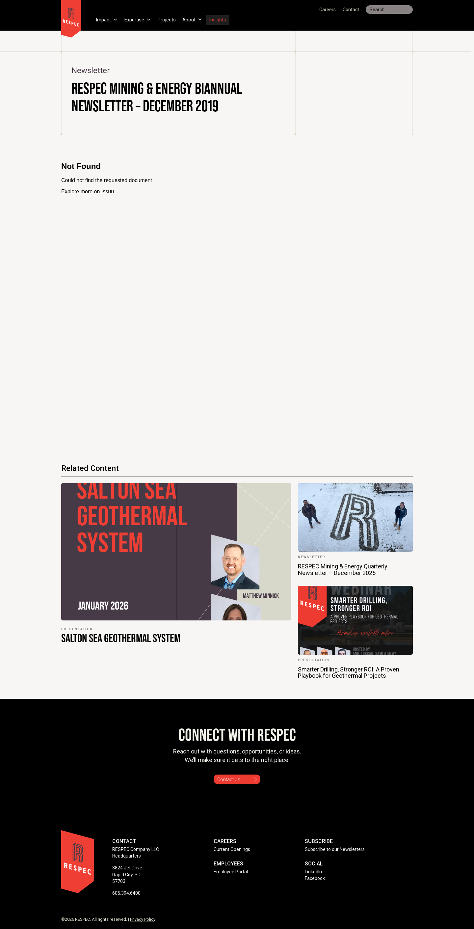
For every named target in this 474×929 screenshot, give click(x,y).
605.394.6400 (126, 893)
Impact (107, 17)
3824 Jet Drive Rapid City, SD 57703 (127, 874)
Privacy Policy (142, 919)
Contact (351, 9)
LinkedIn (313, 871)
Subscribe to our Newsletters (335, 849)
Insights (224, 17)
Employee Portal (231, 871)
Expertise (140, 17)
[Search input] (389, 9)
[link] (176, 581)
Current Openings (232, 849)
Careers (327, 9)
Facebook (315, 878)
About (197, 17)
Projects (171, 17)
